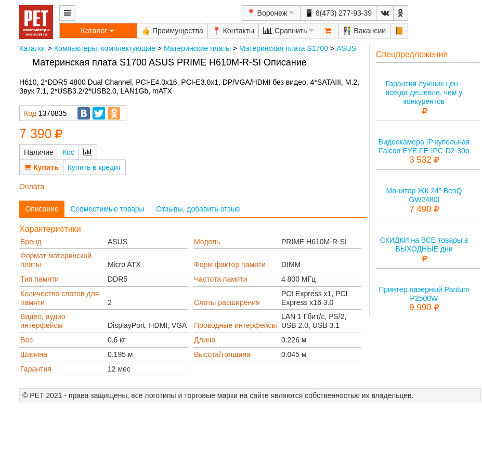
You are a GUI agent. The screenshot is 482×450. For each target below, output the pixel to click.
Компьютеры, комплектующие (104, 48)
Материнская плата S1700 (283, 48)
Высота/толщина (222, 354)
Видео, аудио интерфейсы (43, 320)
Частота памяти (220, 279)
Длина (204, 340)
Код (30, 113)
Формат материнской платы (56, 260)
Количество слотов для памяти (59, 298)
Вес (26, 340)
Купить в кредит (94, 167)
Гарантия (35, 369)
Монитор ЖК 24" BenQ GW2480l (424, 195)
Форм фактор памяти (230, 264)
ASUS (346, 48)
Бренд (31, 241)
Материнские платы (197, 48)
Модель (207, 241)
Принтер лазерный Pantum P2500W (424, 293)
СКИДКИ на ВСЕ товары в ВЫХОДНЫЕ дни (424, 244)
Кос (68, 152)
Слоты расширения (227, 302)
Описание (41, 209)
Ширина (33, 354)
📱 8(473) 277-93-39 (338, 13)
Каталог (32, 48)
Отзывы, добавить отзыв (198, 209)
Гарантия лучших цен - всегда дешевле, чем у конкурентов (423, 92)
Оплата (31, 186)
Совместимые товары (107, 209)
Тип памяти (39, 279)
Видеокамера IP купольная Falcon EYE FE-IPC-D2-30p (424, 146)
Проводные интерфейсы (235, 325)
